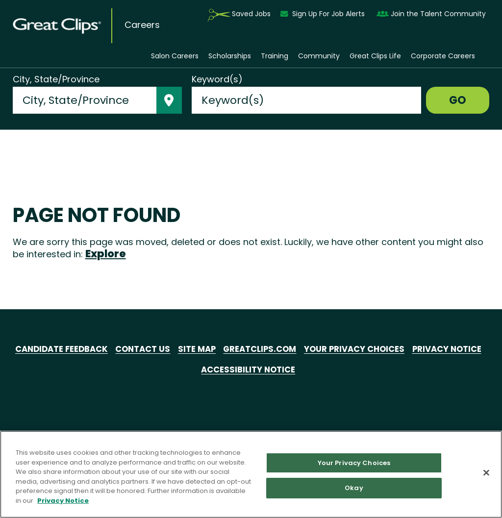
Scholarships (229, 56)
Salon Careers (175, 56)
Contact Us (175, 349)
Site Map (233, 349)
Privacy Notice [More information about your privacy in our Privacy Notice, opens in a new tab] (63, 500)
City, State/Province (56, 79)
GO (457, 100)
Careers (142, 25)
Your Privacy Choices (403, 349)
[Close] (486, 472)
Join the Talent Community (431, 14)
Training (274, 56)
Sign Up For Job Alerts (323, 14)
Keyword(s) (217, 79)
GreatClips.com (301, 349)
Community (319, 56)
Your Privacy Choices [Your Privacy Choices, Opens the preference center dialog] (354, 463)
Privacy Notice (193, 370)
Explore (105, 254)
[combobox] (84, 100)
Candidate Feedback (88, 349)
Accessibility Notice (289, 370)
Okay (354, 488)
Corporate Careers (443, 56)
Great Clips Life (375, 56)
